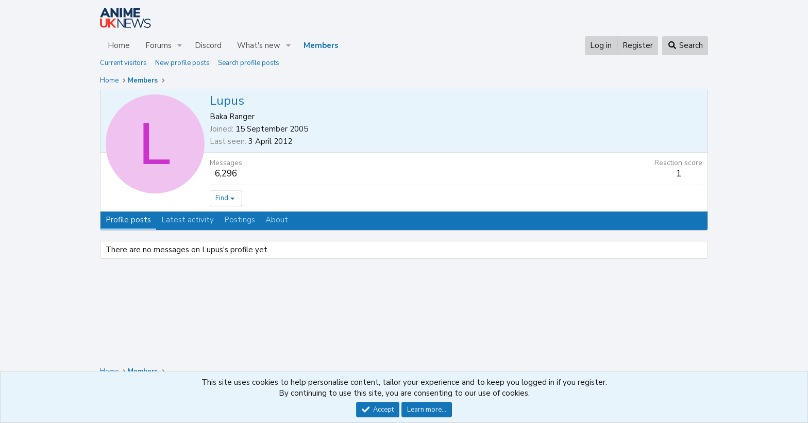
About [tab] (276, 220)
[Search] (685, 45)
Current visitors (123, 63)
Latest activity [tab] (187, 220)
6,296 (226, 174)
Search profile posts (248, 63)
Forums (158, 45)
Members (321, 45)
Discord (208, 45)
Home (119, 45)
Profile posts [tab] (128, 220)
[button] (180, 45)
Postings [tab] (239, 220)
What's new (258, 45)
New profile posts (182, 63)
